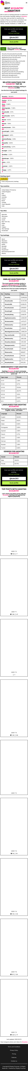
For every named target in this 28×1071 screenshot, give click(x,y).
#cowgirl (4, 150)
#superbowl (5, 250)
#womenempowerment (8, 251)
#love (3, 104)
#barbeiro (4, 241)
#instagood (5, 135)
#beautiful (5, 143)
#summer (5, 166)
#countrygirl (5, 131)
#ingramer (4, 242)
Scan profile (14, 42)
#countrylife (5, 112)
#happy (4, 170)
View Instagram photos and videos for (13, 1042)
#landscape (5, 158)
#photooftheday (6, 139)
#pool (3, 239)
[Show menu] (26, 3)
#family (4, 253)
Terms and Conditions (14, 1046)
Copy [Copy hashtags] (3, 49)
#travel (4, 119)
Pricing (14, 1054)
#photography (6, 108)
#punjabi (4, 246)
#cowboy (4, 154)
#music (4, 123)
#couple (4, 248)
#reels (3, 244)
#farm (3, 162)
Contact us (14, 1061)
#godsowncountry (10, 318)
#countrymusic (6, 127)
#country (4, 96)
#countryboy (8, 328)
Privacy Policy (14, 1050)
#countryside (6, 116)
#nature (4, 100)
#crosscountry (9, 321)
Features (14, 1057)
